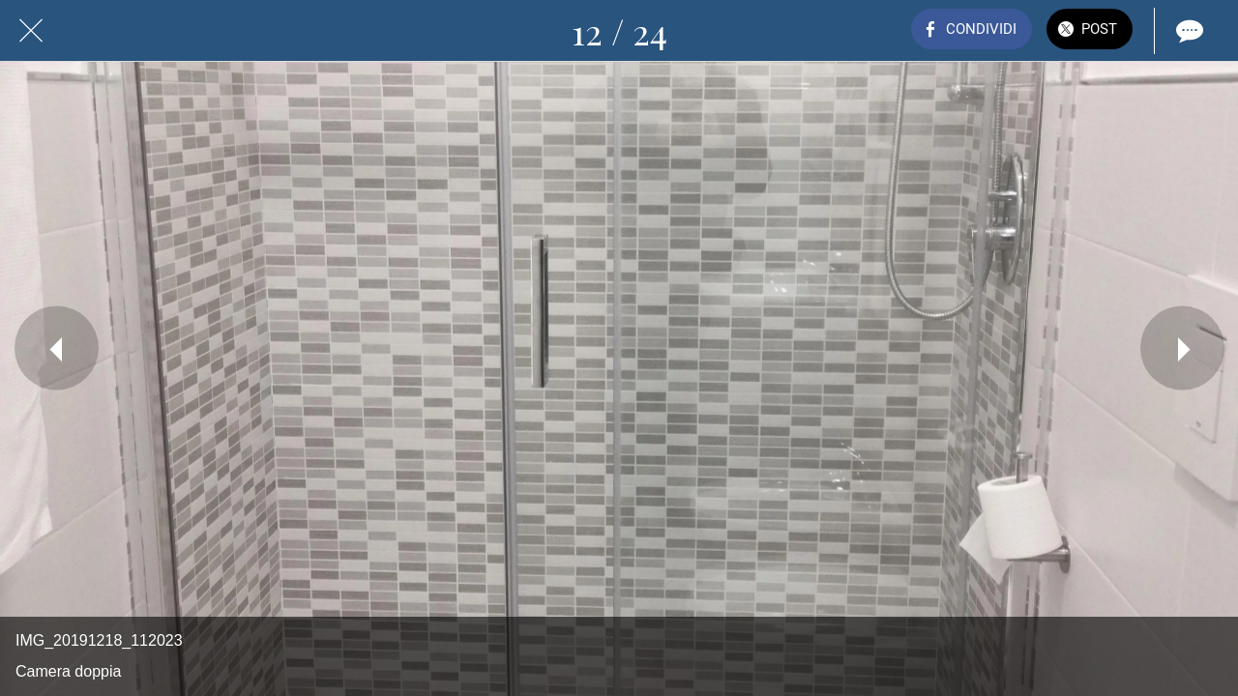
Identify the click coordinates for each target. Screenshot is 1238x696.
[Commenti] (1187, 31)
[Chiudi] (31, 31)
